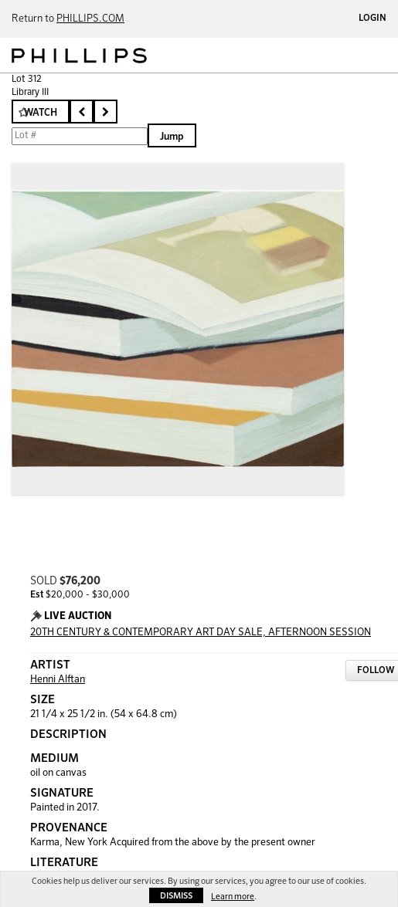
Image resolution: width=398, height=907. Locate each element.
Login (372, 18)
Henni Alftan (57, 680)
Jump (172, 137)
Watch (40, 113)
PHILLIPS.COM (90, 19)
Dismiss (176, 896)
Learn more (232, 896)
